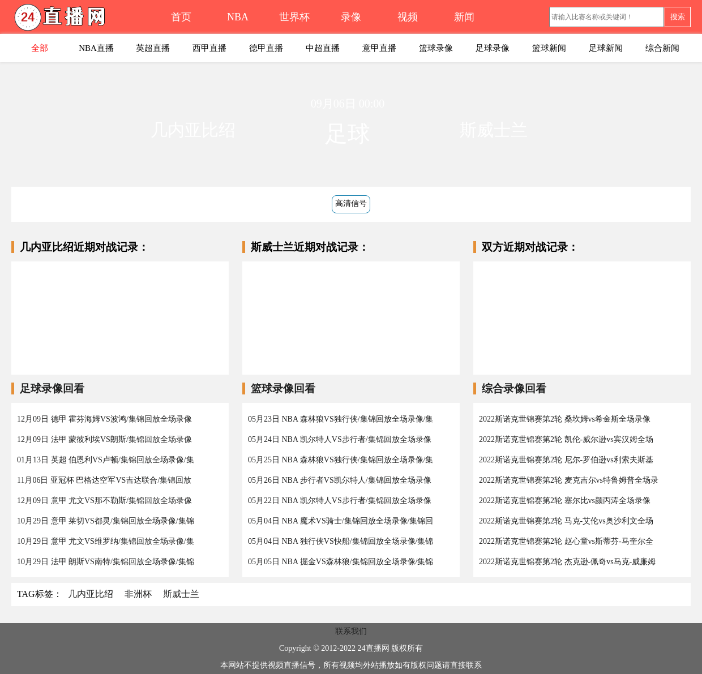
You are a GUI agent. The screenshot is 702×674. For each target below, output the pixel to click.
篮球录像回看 (283, 388)
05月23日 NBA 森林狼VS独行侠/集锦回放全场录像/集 (340, 419)
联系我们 (351, 631)
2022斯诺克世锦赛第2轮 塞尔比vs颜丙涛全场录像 (564, 500)
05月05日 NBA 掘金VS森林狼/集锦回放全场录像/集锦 (340, 561)
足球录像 (493, 48)
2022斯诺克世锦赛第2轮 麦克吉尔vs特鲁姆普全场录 (568, 480)
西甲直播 (209, 48)
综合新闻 (662, 48)
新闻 (464, 17)
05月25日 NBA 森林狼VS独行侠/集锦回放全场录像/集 (340, 460)
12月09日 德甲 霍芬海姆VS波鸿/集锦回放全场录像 (104, 419)
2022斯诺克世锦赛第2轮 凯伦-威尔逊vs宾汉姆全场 (566, 439)
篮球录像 (436, 48)
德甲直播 (266, 48)
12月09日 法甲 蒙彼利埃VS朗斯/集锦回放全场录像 (104, 439)
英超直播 (153, 48)
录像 (351, 17)
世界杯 (294, 17)
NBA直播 (96, 48)
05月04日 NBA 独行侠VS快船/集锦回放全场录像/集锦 (340, 541)
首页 (181, 17)
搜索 (677, 16)
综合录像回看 (514, 388)
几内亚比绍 (90, 594)
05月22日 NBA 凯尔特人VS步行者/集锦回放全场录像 (339, 500)
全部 (39, 48)
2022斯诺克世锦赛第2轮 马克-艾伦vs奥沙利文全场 (566, 521)
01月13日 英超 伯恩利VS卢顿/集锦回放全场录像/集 (105, 460)
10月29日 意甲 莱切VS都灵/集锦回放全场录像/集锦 (105, 521)
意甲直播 (379, 48)
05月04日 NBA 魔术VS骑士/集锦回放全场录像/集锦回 (340, 521)
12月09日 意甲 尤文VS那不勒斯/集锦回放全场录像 (104, 500)
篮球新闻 (549, 48)
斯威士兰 (181, 594)
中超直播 (323, 48)
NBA (238, 17)
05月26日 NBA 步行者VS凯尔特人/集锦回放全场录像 (339, 480)
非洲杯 (138, 594)
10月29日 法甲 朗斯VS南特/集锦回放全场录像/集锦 (105, 561)
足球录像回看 (52, 388)
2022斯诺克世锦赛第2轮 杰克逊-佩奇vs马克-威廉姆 (567, 561)
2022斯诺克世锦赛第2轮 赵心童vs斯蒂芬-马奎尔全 (566, 541)
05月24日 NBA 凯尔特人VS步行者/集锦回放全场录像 (339, 439)
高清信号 (351, 203)
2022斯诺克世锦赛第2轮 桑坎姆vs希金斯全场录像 (564, 419)
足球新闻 (606, 48)
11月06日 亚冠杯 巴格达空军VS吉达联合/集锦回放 (104, 480)
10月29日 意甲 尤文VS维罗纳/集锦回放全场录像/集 (105, 541)
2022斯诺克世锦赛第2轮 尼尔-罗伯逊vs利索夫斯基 (566, 460)
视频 (407, 17)
